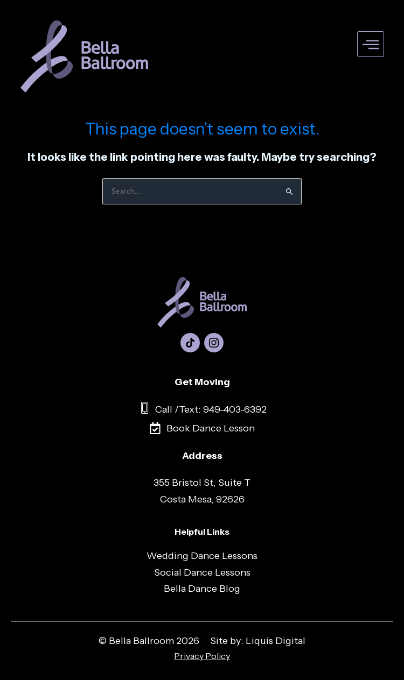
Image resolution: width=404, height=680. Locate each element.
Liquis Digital (275, 641)
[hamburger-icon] (370, 44)
